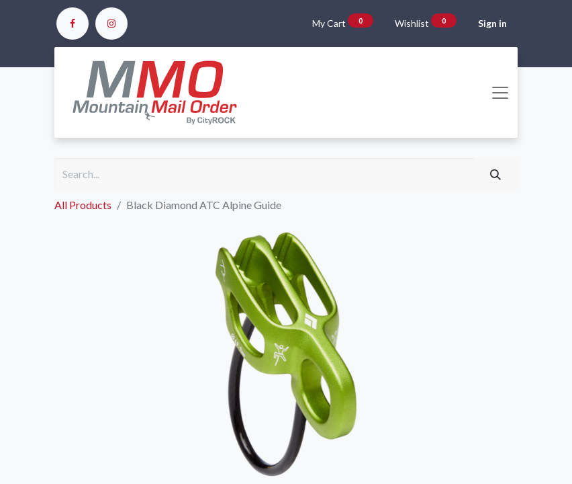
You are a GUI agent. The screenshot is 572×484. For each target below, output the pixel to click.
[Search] (495, 174)
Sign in (492, 23)
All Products (82, 204)
